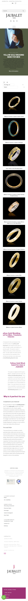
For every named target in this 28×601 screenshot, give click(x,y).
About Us (7, 594)
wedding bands (20, 404)
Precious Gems (7, 508)
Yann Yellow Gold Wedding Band (14, 168)
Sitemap (6, 597)
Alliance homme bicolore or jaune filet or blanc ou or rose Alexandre (14, 222)
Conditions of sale (8, 521)
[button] (4, 82)
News (5, 497)
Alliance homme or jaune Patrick (14, 301)
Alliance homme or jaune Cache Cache (14, 116)
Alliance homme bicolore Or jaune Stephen (14, 249)
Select (5, 87)
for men (6, 358)
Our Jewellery (7, 499)
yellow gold (11, 406)
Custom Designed (8, 512)
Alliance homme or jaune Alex (14, 275)
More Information (13, 71)
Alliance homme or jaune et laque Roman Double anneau (14, 195)
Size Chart (6, 515)
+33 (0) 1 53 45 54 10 (9, 550)
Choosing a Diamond (9, 505)
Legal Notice (7, 592)
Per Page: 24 (7, 84)
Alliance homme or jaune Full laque (14, 142)
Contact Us (6, 523)
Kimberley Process (13, 476)
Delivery (6, 525)
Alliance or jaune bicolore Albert (14, 327)
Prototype (6, 510)
